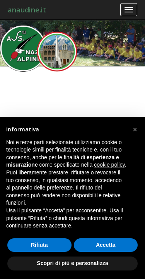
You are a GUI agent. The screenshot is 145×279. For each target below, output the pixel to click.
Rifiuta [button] (39, 245)
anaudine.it (27, 9)
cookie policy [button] (109, 165)
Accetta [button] (106, 245)
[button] (135, 129)
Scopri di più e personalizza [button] (72, 263)
